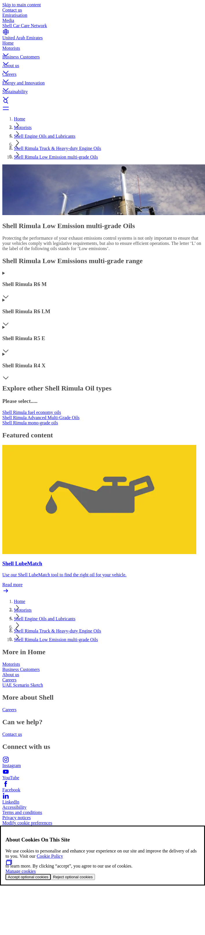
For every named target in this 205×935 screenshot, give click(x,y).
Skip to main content (21, 4)
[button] (102, 50)
